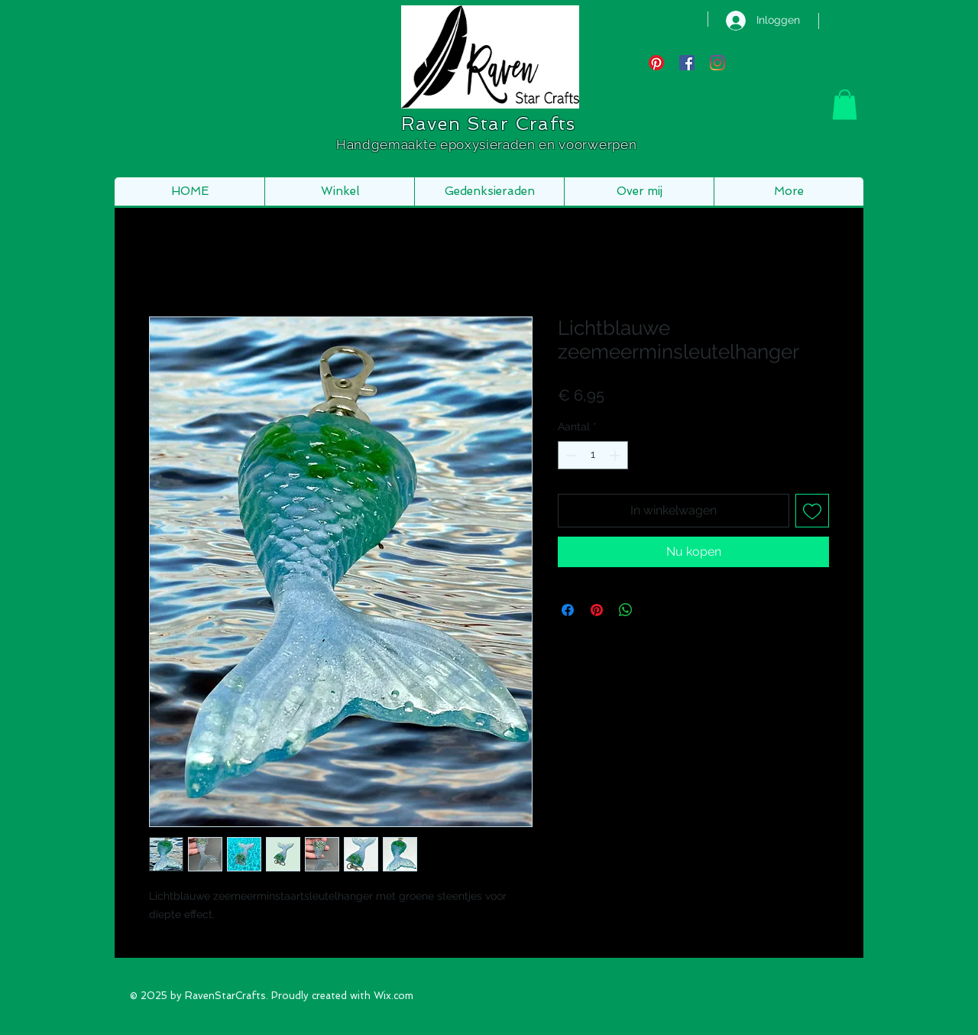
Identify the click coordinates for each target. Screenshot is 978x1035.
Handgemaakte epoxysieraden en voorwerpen (488, 144)
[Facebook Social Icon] (687, 62)
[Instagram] (717, 62)
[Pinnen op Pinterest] (597, 610)
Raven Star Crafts (488, 123)
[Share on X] (655, 610)
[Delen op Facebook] (568, 610)
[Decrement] (569, 455)
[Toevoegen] (812, 510)
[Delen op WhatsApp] (626, 610)
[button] (844, 104)
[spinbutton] (593, 455)
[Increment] (616, 455)
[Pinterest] (656, 62)
